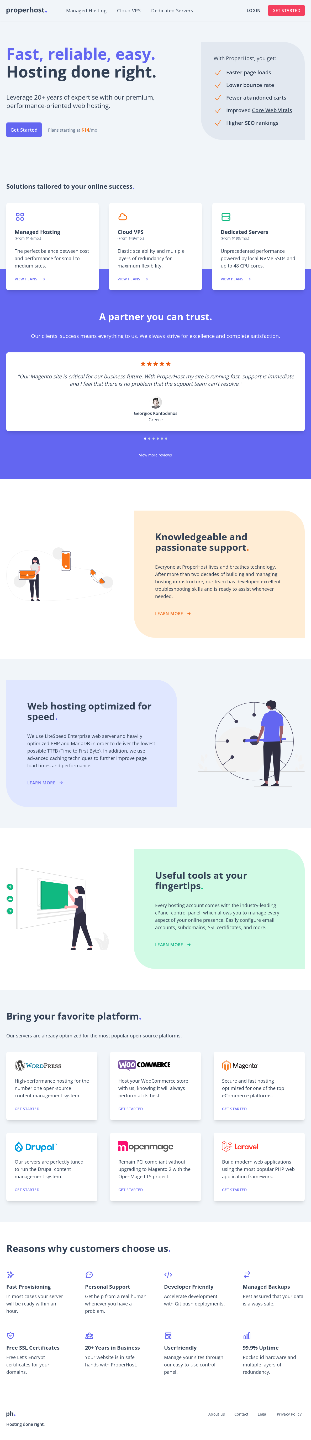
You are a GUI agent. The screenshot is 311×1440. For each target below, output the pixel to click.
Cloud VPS (129, 10)
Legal (262, 1414)
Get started (27, 1108)
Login (254, 10)
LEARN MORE (173, 613)
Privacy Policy (289, 1414)
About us (216, 1414)
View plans (30, 279)
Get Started (286, 10)
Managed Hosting (86, 10)
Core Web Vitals (272, 110)
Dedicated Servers (172, 10)
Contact (241, 1414)
